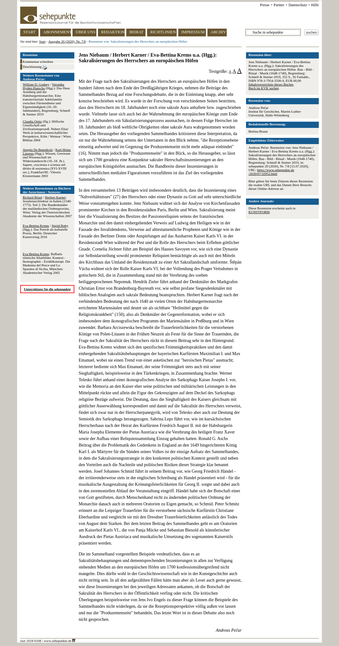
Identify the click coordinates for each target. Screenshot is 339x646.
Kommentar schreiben (38, 61)
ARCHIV (218, 32)
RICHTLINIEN (163, 32)
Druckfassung (35, 67)
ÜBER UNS (85, 32)
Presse (265, 5)
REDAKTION (113, 32)
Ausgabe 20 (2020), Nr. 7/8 (67, 41)
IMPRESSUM (193, 32)
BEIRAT (136, 32)
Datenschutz (298, 5)
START (29, 32)
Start (42, 41)
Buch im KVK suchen (263, 88)
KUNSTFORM (259, 212)
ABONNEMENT (57, 32)
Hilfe (315, 5)
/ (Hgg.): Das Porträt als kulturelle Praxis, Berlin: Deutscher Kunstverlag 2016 (45, 231)
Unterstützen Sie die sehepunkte (47, 289)
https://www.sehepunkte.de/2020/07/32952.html (271, 172)
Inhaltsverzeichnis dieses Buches (271, 84)
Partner (279, 5)
